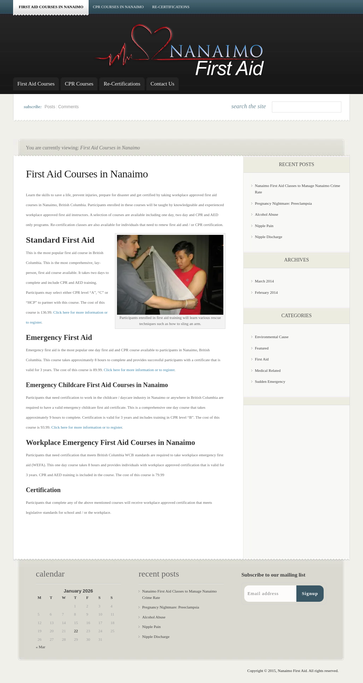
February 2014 (266, 292)
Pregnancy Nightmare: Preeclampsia (283, 203)
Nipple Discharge (268, 237)
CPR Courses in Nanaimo (118, 7)
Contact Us (162, 84)
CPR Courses (79, 84)
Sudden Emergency (270, 381)
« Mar (40, 647)
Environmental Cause (272, 337)
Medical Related (267, 370)
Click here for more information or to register (139, 370)
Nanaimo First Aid (292, 670)
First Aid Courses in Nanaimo (51, 7)
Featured (261, 348)
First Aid (262, 359)
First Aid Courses (36, 84)
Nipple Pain (264, 226)
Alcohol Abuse (266, 214)
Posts (50, 106)
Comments (68, 106)
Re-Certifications (170, 7)
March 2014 (264, 281)
